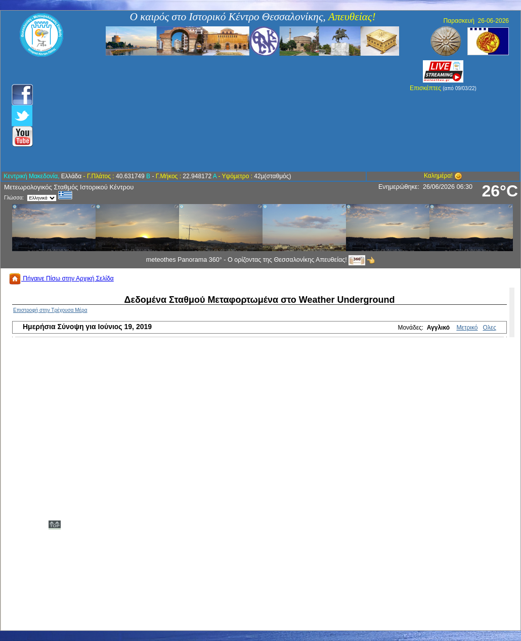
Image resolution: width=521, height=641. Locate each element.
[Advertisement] (206, 114)
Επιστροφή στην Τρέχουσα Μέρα (50, 310)
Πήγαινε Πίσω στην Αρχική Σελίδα (61, 278)
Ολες (489, 327)
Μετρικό (466, 327)
